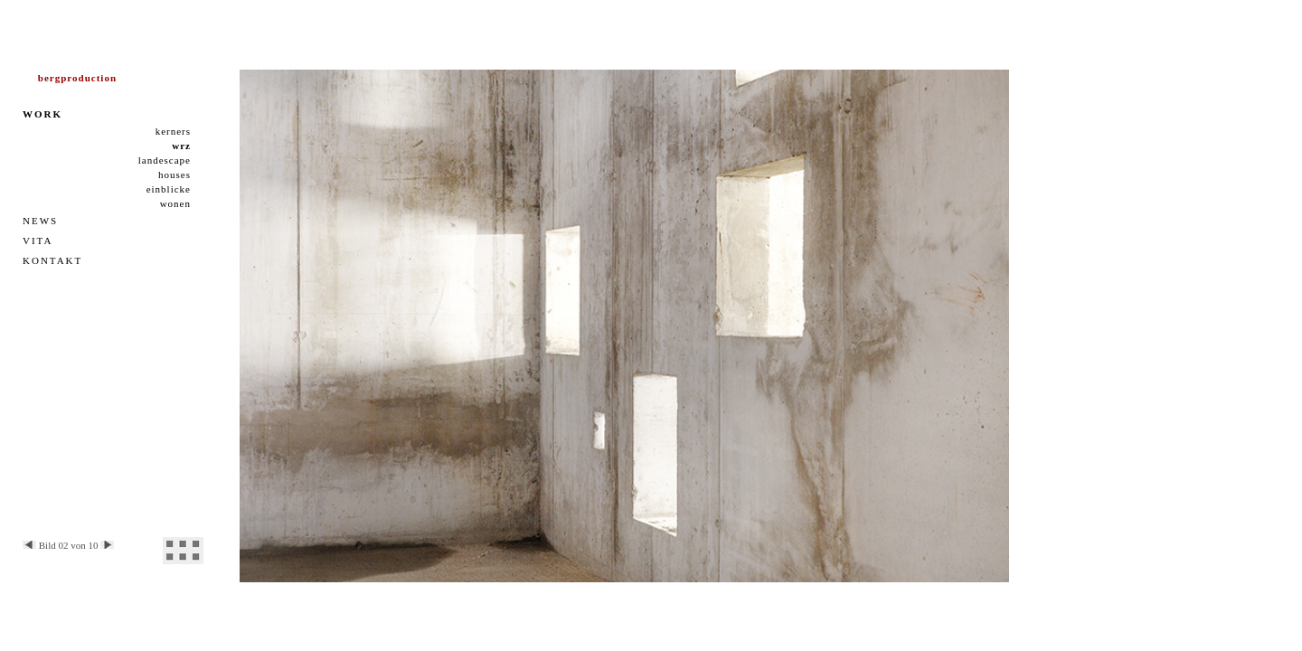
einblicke (168, 189)
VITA (37, 240)
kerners (173, 131)
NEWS (40, 220)
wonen (175, 203)
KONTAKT (52, 260)
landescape (164, 160)
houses (174, 174)
